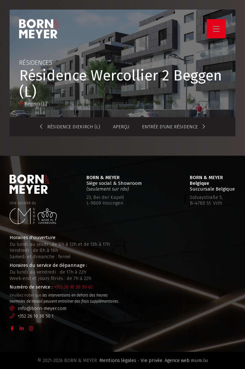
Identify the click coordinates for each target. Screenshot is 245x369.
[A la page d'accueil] (39, 28)
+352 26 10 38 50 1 (36, 316)
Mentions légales (117, 360)
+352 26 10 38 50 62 (73, 287)
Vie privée (151, 360)
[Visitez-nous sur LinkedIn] (21, 328)
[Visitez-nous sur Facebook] (12, 328)
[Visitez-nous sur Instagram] (31, 328)
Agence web (177, 360)
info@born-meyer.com (42, 308)
